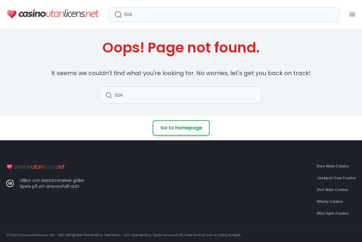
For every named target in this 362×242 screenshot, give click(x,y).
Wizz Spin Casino (332, 213)
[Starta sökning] (118, 14)
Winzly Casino (330, 201)
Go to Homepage (181, 127)
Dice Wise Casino (333, 166)
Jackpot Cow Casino (336, 177)
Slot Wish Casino (332, 189)
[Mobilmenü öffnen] (352, 14)
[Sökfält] (228, 14)
